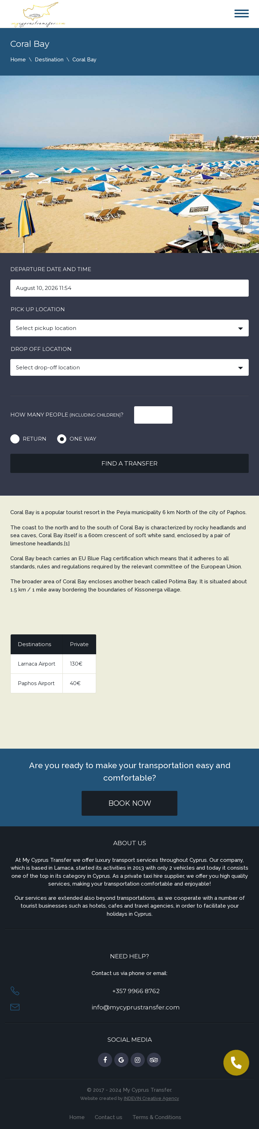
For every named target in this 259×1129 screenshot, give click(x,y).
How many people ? (66, 414)
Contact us (108, 1117)
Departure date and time (50, 269)
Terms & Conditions (156, 1117)
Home (18, 59)
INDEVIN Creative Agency (151, 1098)
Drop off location (41, 349)
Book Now (129, 803)
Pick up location (38, 309)
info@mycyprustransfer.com (136, 1007)
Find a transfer (129, 463)
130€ (76, 664)
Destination (49, 59)
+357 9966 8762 (136, 991)
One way (83, 438)
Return (34, 438)
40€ (75, 683)
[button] (235, 1062)
